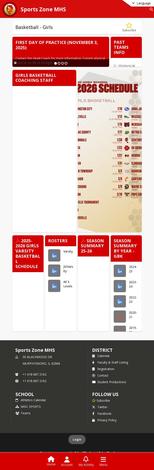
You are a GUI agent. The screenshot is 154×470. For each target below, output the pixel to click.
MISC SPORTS (28, 406)
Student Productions (109, 382)
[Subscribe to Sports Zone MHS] (101, 400)
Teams (22, 413)
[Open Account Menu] (67, 461)
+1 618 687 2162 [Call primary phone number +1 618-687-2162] (34, 374)
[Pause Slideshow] (15, 63)
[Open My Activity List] (86, 461)
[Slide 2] (59, 63)
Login (77, 439)
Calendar (101, 356)
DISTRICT (102, 350)
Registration (103, 369)
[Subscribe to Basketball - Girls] (129, 27)
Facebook (101, 413)
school (24, 394)
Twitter (99, 407)
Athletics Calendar (30, 400)
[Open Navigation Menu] (103, 461)
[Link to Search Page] (150, 9)
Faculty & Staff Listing (110, 362)
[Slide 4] (66, 63)
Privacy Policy (104, 420)
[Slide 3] (62, 63)
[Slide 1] (55, 63)
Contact (100, 375)
